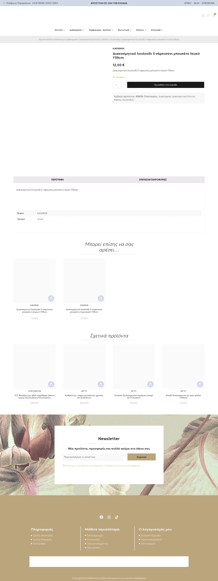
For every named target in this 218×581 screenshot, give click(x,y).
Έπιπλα (60, 29)
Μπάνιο (141, 29)
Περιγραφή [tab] (57, 179)
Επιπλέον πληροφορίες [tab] (153, 179)
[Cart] (213, 15)
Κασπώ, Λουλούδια (111, 39)
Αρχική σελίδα (45, 39)
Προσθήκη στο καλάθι (165, 84)
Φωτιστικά (125, 29)
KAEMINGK (42, 213)
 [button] (51, 298)
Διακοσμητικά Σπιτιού (89, 39)
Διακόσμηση (77, 29)
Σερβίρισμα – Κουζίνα (101, 29)
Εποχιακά (157, 29)
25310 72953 (51, 3)
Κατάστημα (59, 39)
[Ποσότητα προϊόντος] (117, 85)
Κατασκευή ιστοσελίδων (121, 578)
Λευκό (40, 219)
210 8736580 (38, 3)
